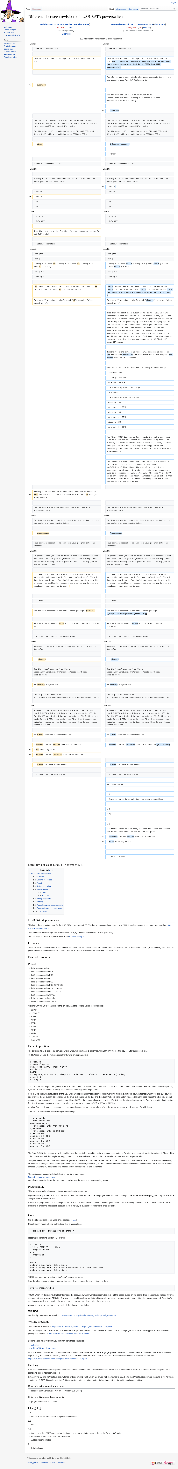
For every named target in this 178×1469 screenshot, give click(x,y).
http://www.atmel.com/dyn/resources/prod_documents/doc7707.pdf (81, 1326)
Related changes (10, 46)
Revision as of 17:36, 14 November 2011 (58, 24)
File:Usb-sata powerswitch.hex (41, 1177)
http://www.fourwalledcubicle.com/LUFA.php (68, 1334)
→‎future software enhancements (138, 31)
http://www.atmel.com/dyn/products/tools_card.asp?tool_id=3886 (86, 1315)
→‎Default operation (64, 31)
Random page (9, 33)
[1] (73, 1220)
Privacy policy (32, 1463)
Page (28, 9)
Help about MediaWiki (12, 35)
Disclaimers (61, 1463)
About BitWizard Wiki (47, 1463)
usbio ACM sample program (43, 1348)
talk (62, 27)
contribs (69, 27)
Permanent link (9, 54)
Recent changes (10, 30)
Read (111, 9)
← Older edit (64, 34)
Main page (8, 27)
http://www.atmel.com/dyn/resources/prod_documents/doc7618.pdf (57, 1359)
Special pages (9, 49)
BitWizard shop (75, 936)
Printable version (10, 52)
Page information (10, 57)
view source (83, 24)
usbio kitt (35, 1345)
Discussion (36, 9)
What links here (9, 43)
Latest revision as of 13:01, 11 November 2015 (131, 24)
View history (133, 9)
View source (121, 9)
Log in (173, 3)
